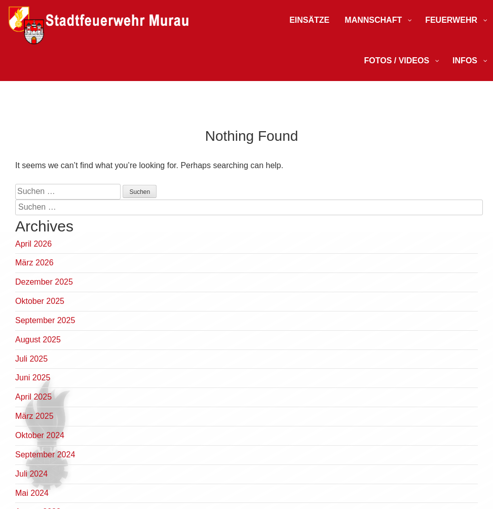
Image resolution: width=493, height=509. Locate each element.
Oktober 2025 (39, 301)
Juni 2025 (32, 377)
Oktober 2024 (39, 435)
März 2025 (34, 416)
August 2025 (38, 339)
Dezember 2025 (44, 282)
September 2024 (45, 454)
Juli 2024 (31, 473)
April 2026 (33, 244)
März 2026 (34, 262)
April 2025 (33, 397)
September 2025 (45, 320)
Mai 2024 (32, 493)
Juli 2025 (31, 359)
